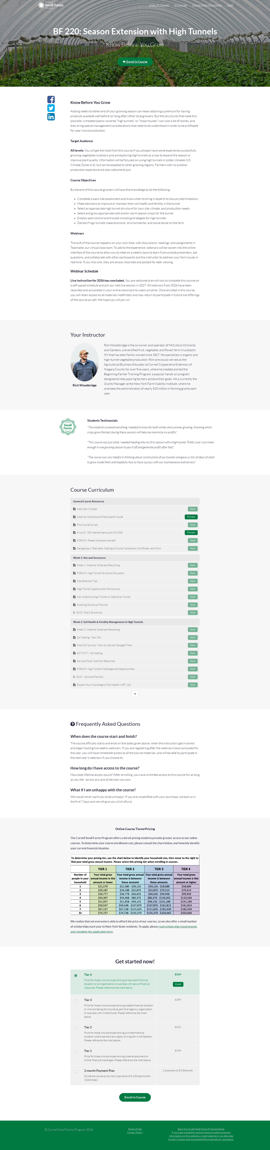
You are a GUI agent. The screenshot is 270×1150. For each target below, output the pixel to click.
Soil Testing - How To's (135, 637)
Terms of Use (135, 1129)
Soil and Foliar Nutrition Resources (135, 661)
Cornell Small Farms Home (207, 5)
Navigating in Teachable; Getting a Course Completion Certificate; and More (135, 548)
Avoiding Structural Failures (135, 604)
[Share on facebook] (51, 101)
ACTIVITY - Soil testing (135, 653)
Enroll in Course (135, 61)
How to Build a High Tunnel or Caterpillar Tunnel (135, 597)
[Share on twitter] (51, 110)
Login (230, 5)
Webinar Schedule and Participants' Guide (135, 517)
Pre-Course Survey (135, 524)
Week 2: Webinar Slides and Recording (135, 629)
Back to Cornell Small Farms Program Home (201, 1129)
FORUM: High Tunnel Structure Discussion (135, 573)
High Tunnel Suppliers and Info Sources (135, 589)
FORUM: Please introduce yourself (135, 540)
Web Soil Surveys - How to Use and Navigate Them (135, 645)
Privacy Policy (135, 1132)
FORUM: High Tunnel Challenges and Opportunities (135, 669)
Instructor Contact (135, 509)
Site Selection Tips (135, 581)
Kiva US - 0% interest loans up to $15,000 (135, 532)
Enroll (178, 984)
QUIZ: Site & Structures (135, 612)
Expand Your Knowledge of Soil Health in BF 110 (135, 684)
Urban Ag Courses (159, 5)
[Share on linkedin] (51, 118)
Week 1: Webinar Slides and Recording (135, 565)
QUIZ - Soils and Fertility (135, 677)
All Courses (180, 5)
